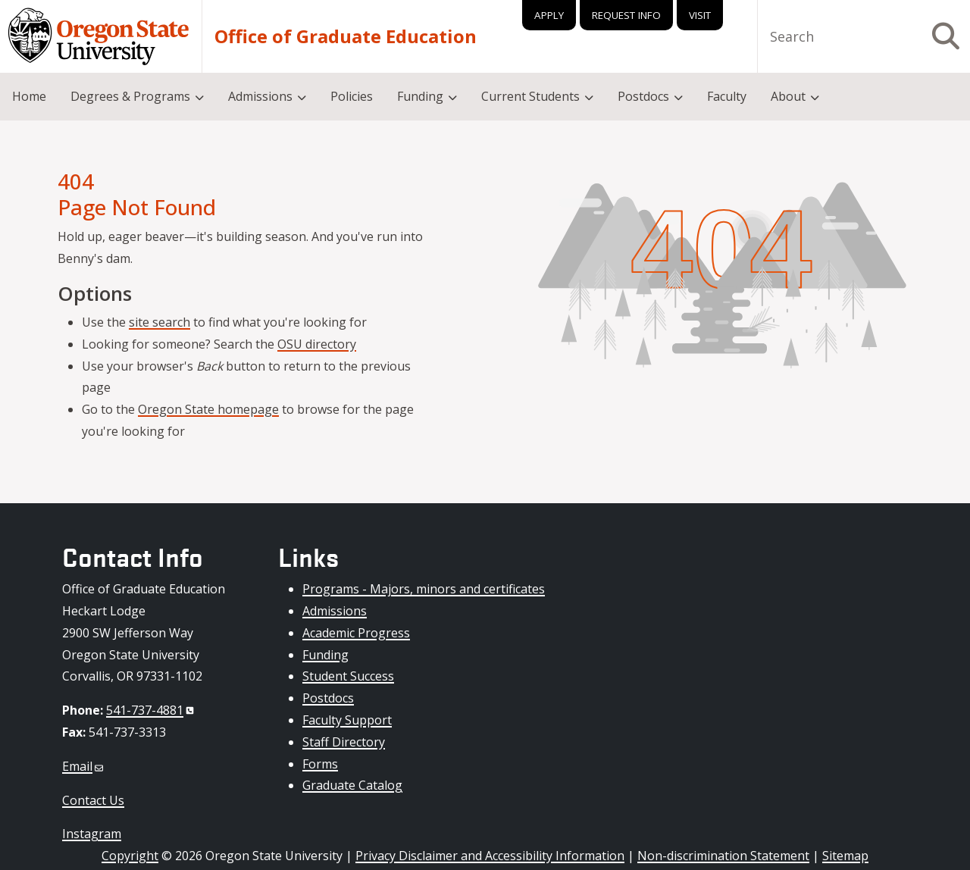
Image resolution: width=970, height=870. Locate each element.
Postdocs (328, 698)
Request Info (626, 15)
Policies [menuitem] (351, 96)
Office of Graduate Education (345, 36)
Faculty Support (347, 720)
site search (159, 322)
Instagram (91, 833)
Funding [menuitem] (420, 96)
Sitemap (845, 855)
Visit (700, 15)
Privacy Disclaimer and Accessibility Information (489, 855)
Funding (325, 654)
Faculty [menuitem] (726, 96)
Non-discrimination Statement (723, 855)
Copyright (130, 855)
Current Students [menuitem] (530, 96)
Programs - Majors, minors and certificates (423, 589)
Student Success (348, 676)
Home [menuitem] (29, 96)
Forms (320, 764)
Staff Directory (343, 742)
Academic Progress (356, 632)
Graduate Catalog (352, 785)
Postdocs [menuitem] (643, 96)
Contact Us (93, 800)
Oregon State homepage (208, 409)
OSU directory (316, 344)
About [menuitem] (788, 96)
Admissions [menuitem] (260, 96)
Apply (549, 15)
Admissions (334, 610)
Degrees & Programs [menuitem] (130, 96)
